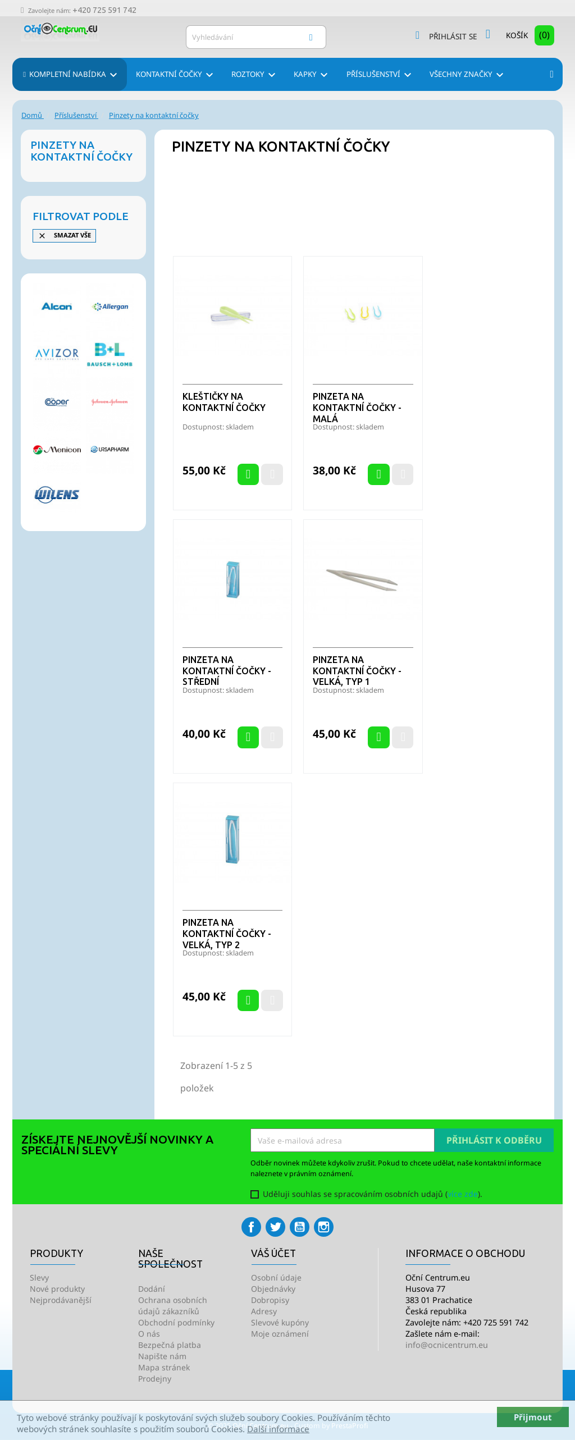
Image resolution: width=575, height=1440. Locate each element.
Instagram (324, 1227)
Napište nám (162, 1356)
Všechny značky (468, 75)
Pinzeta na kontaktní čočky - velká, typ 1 (357, 671)
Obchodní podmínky (176, 1322)
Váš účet (273, 1253)
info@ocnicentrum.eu (446, 1345)
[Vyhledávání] (256, 37)
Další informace (278, 1428)
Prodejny (154, 1378)
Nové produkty (57, 1288)
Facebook (251, 1227)
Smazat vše (64, 235)
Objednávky (273, 1288)
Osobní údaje (276, 1277)
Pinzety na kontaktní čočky (81, 151)
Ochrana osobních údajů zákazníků (172, 1305)
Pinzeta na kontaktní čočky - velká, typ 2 (226, 933)
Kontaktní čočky (176, 75)
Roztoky (255, 75)
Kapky (312, 75)
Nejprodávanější (61, 1300)
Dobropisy (270, 1300)
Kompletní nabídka (74, 75)
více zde (463, 1193)
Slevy (39, 1277)
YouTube (299, 1227)
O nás (149, 1333)
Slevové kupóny (280, 1322)
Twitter (275, 1227)
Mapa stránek (164, 1367)
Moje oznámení (280, 1333)
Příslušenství (380, 75)
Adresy (264, 1311)
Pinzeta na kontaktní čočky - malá (357, 407)
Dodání (151, 1288)
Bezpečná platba (169, 1345)
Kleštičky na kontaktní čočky (224, 402)
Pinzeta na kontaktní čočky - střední (226, 671)
